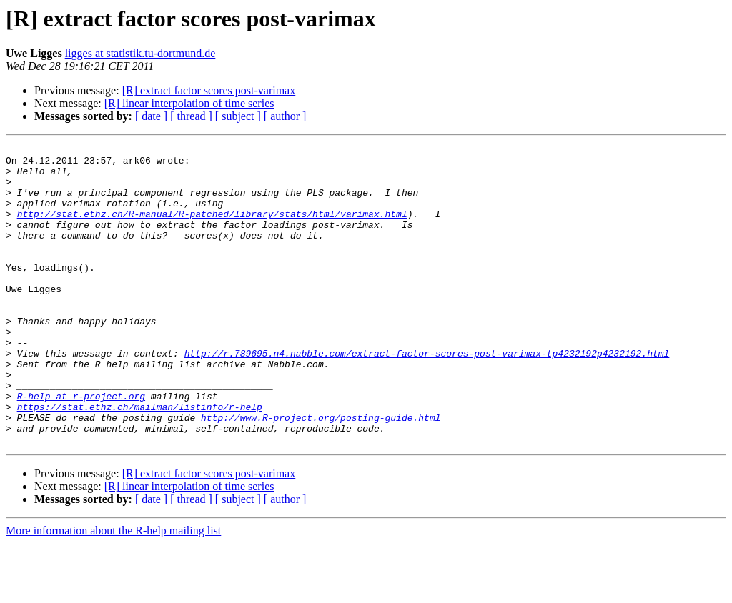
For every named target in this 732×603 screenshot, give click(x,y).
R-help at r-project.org (81, 447)
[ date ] (151, 116)
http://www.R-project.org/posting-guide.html (320, 473)
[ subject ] (238, 116)
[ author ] (285, 116)
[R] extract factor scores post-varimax (209, 90)
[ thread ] (191, 116)
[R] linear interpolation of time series (189, 103)
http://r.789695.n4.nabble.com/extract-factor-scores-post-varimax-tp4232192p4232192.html (427, 395)
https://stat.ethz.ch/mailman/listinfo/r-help (139, 460)
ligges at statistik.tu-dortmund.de (140, 53)
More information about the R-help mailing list (113, 590)
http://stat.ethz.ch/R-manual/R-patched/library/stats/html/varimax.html (212, 228)
